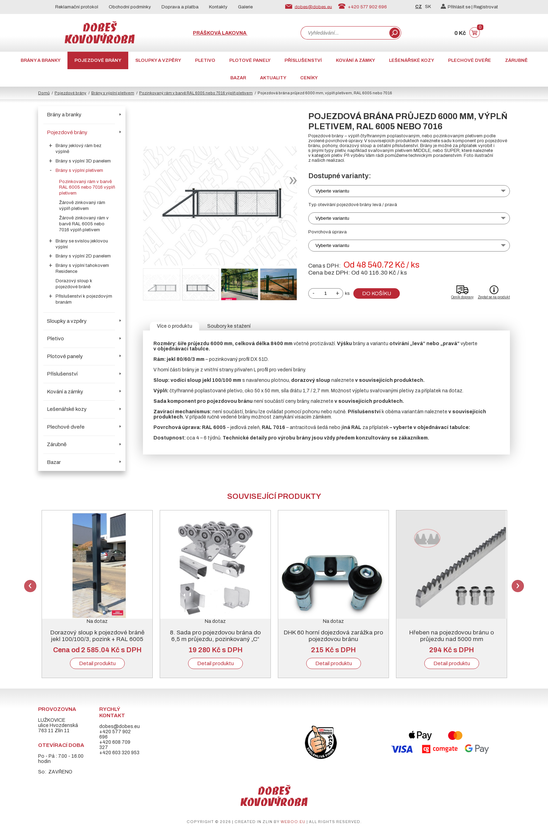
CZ (418, 6)
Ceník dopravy (462, 297)
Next (518, 586)
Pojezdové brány (97, 60)
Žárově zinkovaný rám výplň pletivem (82, 205)
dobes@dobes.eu (313, 6)
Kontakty (218, 7)
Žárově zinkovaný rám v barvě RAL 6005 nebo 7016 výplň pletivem (84, 224)
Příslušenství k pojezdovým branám (84, 299)
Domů (44, 93)
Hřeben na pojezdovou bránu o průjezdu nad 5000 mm (451, 635)
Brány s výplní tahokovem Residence (82, 268)
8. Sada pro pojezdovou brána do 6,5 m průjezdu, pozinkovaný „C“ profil (215, 639)
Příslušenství (303, 60)
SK (428, 6)
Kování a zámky (355, 60)
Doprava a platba (180, 7)
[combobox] (344, 32)
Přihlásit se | (457, 7)
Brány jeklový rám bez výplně (78, 148)
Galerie (245, 7)
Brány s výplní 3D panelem (83, 161)
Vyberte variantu (332, 191)
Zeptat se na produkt (494, 297)
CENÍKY (309, 77)
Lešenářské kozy (411, 60)
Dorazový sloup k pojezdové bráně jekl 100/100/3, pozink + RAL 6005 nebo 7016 (97, 639)
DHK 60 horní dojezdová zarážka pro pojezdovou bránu (333, 635)
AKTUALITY (273, 77)
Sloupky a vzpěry (158, 60)
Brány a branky (40, 60)
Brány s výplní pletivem (112, 93)
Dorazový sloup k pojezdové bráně (74, 283)
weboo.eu (293, 822)
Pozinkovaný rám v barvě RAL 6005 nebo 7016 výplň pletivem (196, 93)
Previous (30, 586)
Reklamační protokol (76, 7)
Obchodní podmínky (130, 7)
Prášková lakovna (220, 33)
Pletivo (205, 60)
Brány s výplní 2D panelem (83, 256)
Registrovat (486, 7)
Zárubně (516, 60)
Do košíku (376, 293)
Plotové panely (250, 60)
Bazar (238, 77)
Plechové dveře (469, 60)
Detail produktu (97, 663)
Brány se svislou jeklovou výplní (82, 244)
